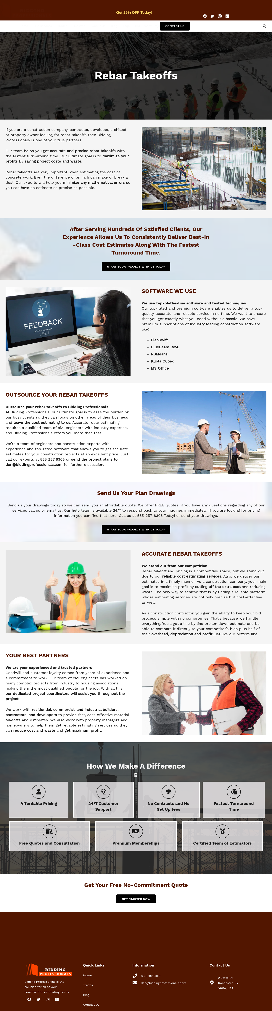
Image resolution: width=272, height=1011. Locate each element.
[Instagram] (219, 16)
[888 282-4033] (136, 976)
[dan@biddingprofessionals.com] (136, 983)
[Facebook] (205, 16)
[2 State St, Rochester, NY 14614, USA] (214, 983)
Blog (86, 995)
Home (87, 975)
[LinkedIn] (227, 16)
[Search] (264, 26)
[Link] (34, 10)
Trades (88, 985)
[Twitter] (212, 16)
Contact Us (91, 1004)
